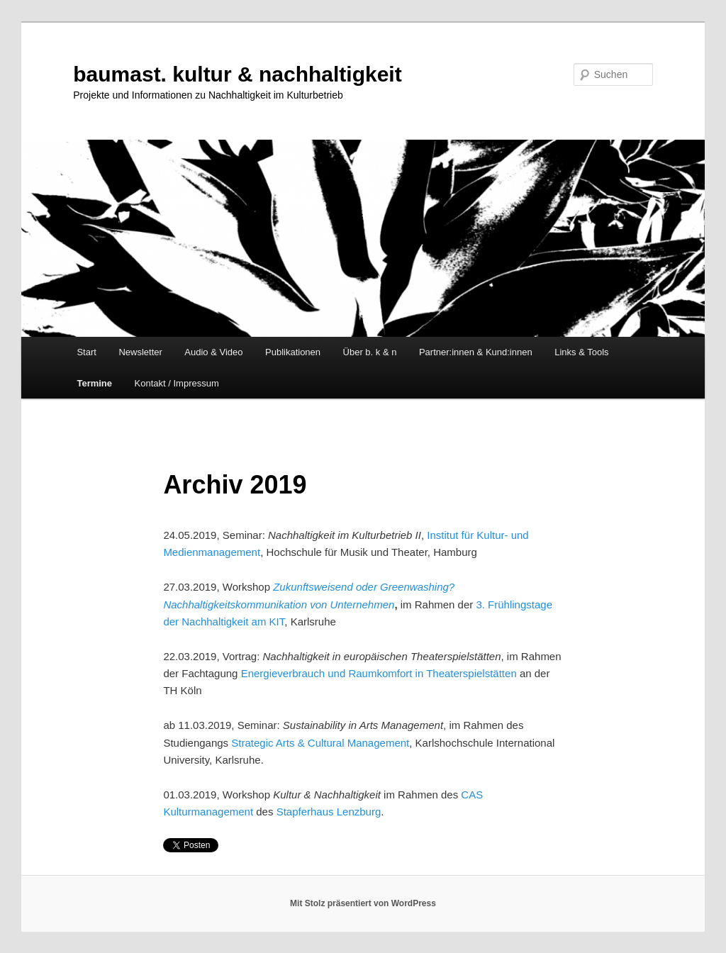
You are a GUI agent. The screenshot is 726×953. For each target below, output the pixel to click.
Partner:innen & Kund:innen (475, 352)
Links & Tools (581, 352)
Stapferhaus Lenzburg (329, 812)
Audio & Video (213, 352)
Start (86, 352)
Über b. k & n (370, 352)
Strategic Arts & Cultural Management (320, 743)
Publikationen (292, 352)
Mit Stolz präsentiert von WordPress (363, 903)
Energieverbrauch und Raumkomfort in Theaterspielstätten (379, 673)
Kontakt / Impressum (177, 383)
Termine (94, 383)
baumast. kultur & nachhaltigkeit (237, 74)
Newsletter (140, 352)
